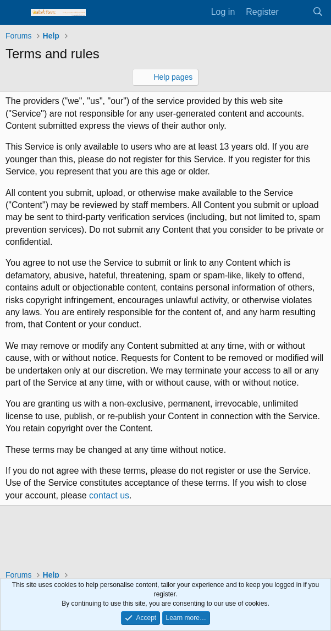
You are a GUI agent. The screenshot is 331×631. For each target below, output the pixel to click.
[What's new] (295, 12)
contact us (109, 495)
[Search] (317, 12)
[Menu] (15, 13)
